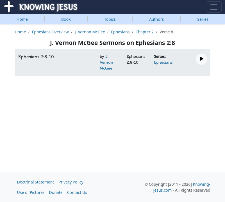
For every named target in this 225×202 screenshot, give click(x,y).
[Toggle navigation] (214, 7)
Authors (156, 19)
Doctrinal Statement (35, 182)
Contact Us (77, 192)
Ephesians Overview (50, 32)
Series (202, 19)
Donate (56, 192)
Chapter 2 (145, 32)
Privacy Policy (70, 182)
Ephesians (120, 32)
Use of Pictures (31, 192)
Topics (110, 19)
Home (22, 19)
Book (66, 19)
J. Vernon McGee (90, 32)
